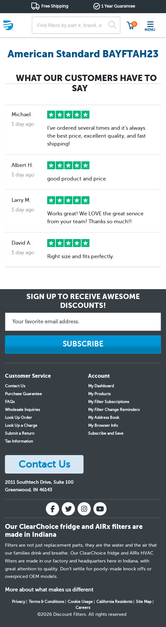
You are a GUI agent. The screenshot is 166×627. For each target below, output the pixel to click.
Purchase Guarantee (23, 394)
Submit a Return (19, 433)
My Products (99, 394)
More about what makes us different (49, 590)
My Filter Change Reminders (114, 409)
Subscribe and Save (105, 433)
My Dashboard (101, 386)
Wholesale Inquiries (22, 409)
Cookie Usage (80, 601)
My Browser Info (103, 425)
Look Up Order (18, 417)
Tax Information (19, 441)
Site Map (143, 601)
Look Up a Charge (21, 425)
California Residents (114, 601)
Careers (83, 607)
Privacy (18, 601)
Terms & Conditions (46, 601)
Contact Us (15, 386)
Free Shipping (54, 6)
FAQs (10, 401)
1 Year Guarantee (118, 6)
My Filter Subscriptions (108, 401)
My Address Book (103, 417)
